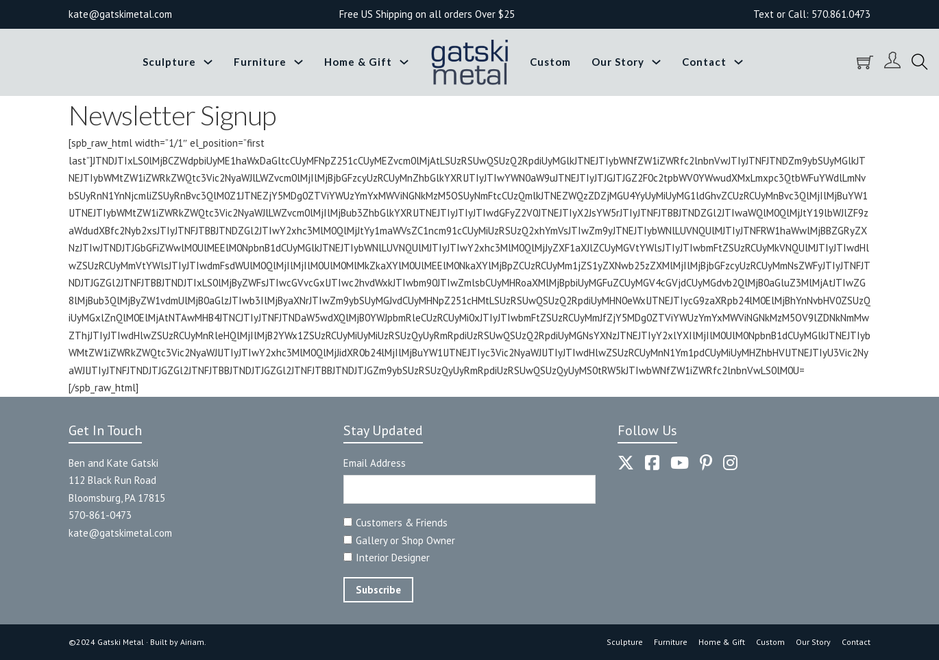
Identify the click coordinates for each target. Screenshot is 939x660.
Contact (704, 62)
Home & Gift (358, 62)
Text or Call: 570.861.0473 (811, 14)
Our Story (618, 62)
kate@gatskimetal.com (120, 532)
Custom (550, 62)
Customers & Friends (402, 522)
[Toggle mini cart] (865, 62)
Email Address (374, 462)
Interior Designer (393, 557)
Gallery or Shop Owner (405, 540)
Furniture (260, 62)
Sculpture (169, 62)
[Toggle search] (920, 62)
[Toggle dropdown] (208, 62)
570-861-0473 (100, 515)
